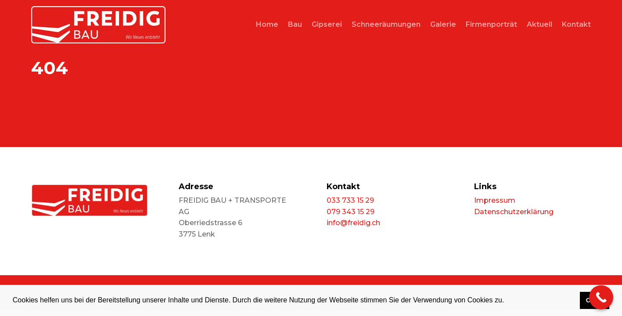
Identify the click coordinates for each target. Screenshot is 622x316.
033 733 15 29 (350, 200)
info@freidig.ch (353, 223)
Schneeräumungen (386, 24)
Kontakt (576, 24)
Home (267, 24)
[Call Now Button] (601, 297)
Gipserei (327, 24)
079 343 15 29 (350, 212)
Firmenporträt (491, 24)
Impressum (494, 200)
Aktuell (539, 24)
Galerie (443, 24)
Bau (295, 24)
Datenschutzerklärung (514, 212)
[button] (507, 301)
